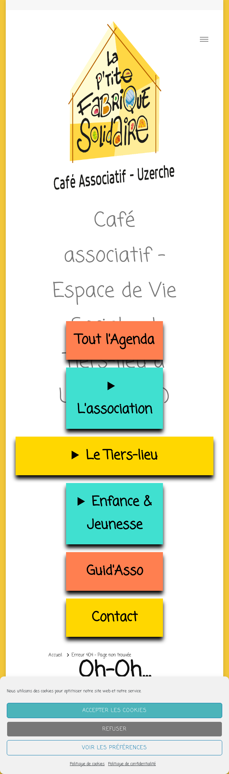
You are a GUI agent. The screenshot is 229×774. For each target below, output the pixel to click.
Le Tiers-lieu (122, 456)
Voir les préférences (114, 748)
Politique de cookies (87, 764)
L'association (114, 410)
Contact (115, 618)
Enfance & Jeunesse (119, 513)
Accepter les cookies (114, 710)
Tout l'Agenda (114, 340)
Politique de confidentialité (132, 764)
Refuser (114, 729)
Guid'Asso (114, 571)
